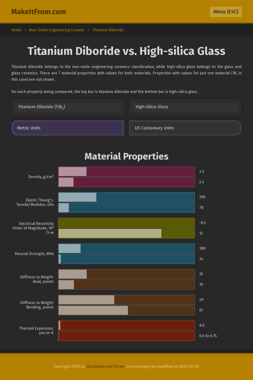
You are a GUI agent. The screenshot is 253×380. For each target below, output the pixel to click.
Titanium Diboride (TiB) (41, 107)
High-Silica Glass (151, 106)
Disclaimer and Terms (106, 366)
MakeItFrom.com (38, 12)
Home (16, 30)
